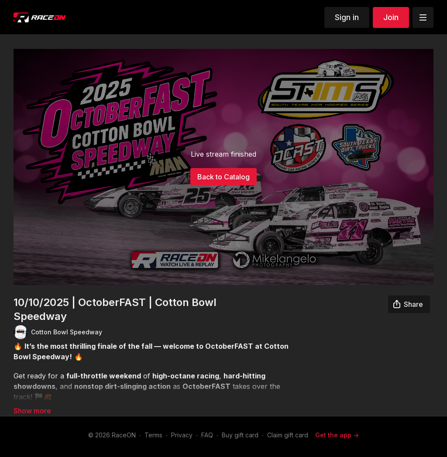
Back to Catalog (223, 176)
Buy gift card (240, 435)
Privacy (182, 435)
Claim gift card (287, 435)
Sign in (347, 17)
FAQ (207, 435)
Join (391, 17)
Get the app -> (337, 435)
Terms (153, 435)
